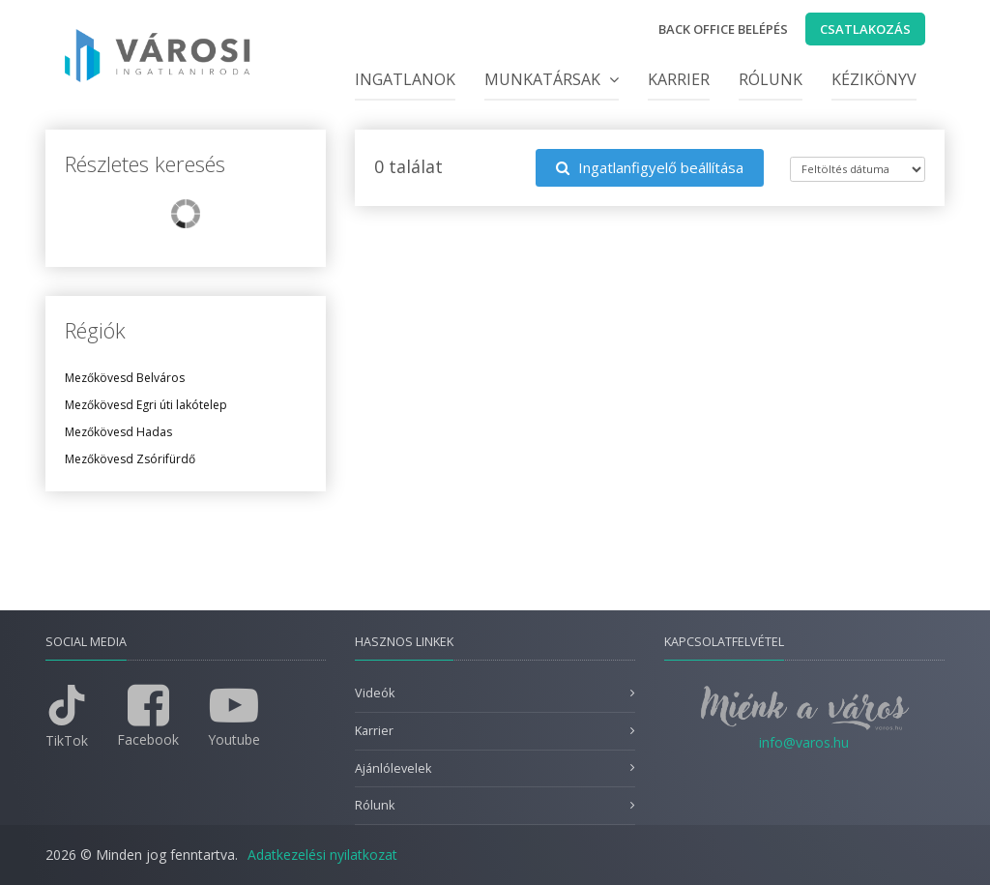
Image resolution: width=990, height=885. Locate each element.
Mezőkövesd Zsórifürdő (130, 459)
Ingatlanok (405, 79)
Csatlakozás (865, 29)
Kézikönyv (874, 79)
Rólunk (770, 79)
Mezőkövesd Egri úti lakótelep (146, 405)
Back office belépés (723, 29)
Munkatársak (551, 79)
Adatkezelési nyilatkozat (322, 854)
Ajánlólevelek (393, 768)
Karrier (679, 79)
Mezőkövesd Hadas (118, 432)
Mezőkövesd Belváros (125, 377)
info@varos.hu (804, 742)
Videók (374, 693)
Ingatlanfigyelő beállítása (649, 167)
